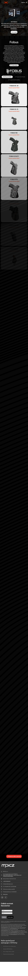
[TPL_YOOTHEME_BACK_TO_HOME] (5, 2)
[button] (24, 2)
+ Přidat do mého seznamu (14, 855)
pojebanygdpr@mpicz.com (5, 925)
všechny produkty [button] (7, 75)
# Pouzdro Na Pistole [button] (20, 75)
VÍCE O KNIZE (14, 32)
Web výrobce (14, 63)
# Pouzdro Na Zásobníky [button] (14, 78)
